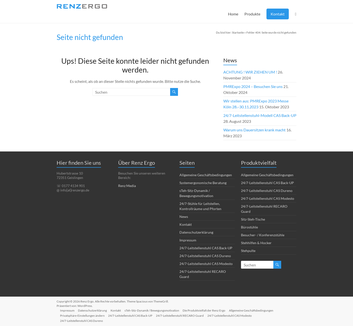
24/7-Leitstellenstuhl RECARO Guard (181, 315)
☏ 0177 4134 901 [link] (71, 186)
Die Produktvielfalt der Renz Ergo (206, 310)
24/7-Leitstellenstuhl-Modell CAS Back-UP (259, 115)
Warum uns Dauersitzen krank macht (254, 129)
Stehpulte (248, 251)
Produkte (252, 14)
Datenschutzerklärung (196, 232)
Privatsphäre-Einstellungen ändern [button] (83, 315)
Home (233, 14)
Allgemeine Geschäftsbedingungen (205, 175)
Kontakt (278, 14)
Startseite (238, 32)
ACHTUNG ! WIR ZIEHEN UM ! (250, 72)
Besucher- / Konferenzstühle (262, 235)
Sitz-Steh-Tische (253, 219)
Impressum (187, 240)
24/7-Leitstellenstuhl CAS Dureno (205, 256)
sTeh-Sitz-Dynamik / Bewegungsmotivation (153, 310)
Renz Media (127, 186)
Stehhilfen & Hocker (256, 243)
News (183, 216)
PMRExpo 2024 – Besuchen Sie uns (253, 86)
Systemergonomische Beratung (203, 183)
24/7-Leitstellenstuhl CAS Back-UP (205, 248)
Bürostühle (249, 227)
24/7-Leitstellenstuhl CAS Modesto (206, 264)
